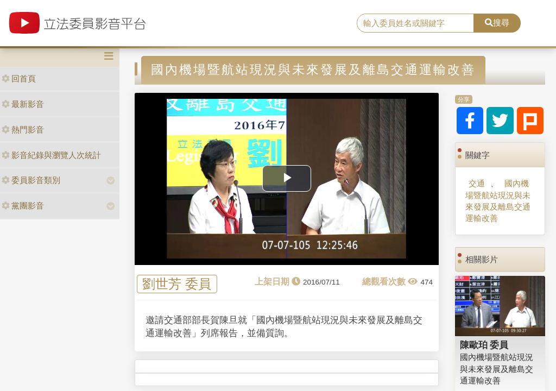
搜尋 (497, 22)
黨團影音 (23, 205)
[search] (415, 23)
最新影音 (23, 104)
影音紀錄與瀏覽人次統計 (51, 155)
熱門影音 (23, 129)
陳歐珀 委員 (484, 345)
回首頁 (19, 78)
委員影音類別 (31, 180)
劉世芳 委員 (176, 284)
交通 (477, 183)
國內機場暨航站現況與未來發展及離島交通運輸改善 (497, 201)
